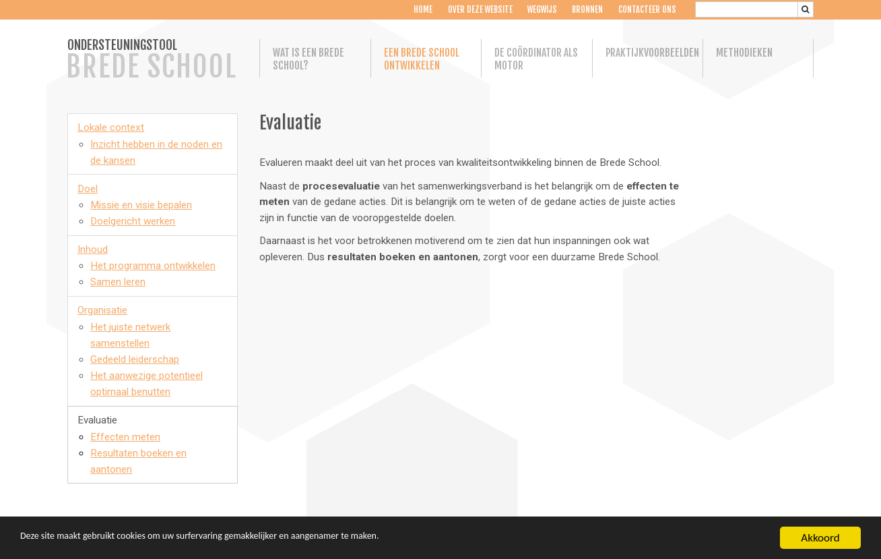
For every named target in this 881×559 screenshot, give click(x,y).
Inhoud (92, 249)
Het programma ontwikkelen (153, 266)
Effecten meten (125, 437)
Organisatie (102, 310)
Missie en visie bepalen (141, 205)
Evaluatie (97, 420)
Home (423, 10)
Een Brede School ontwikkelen (421, 59)
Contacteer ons (647, 10)
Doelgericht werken (132, 221)
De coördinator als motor (536, 59)
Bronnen (587, 10)
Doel (87, 189)
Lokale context (110, 127)
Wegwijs (542, 10)
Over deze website (479, 10)
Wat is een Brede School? (308, 59)
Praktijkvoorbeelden (648, 53)
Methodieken (744, 53)
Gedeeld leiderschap (134, 359)
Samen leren (117, 282)
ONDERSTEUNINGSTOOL (151, 60)
